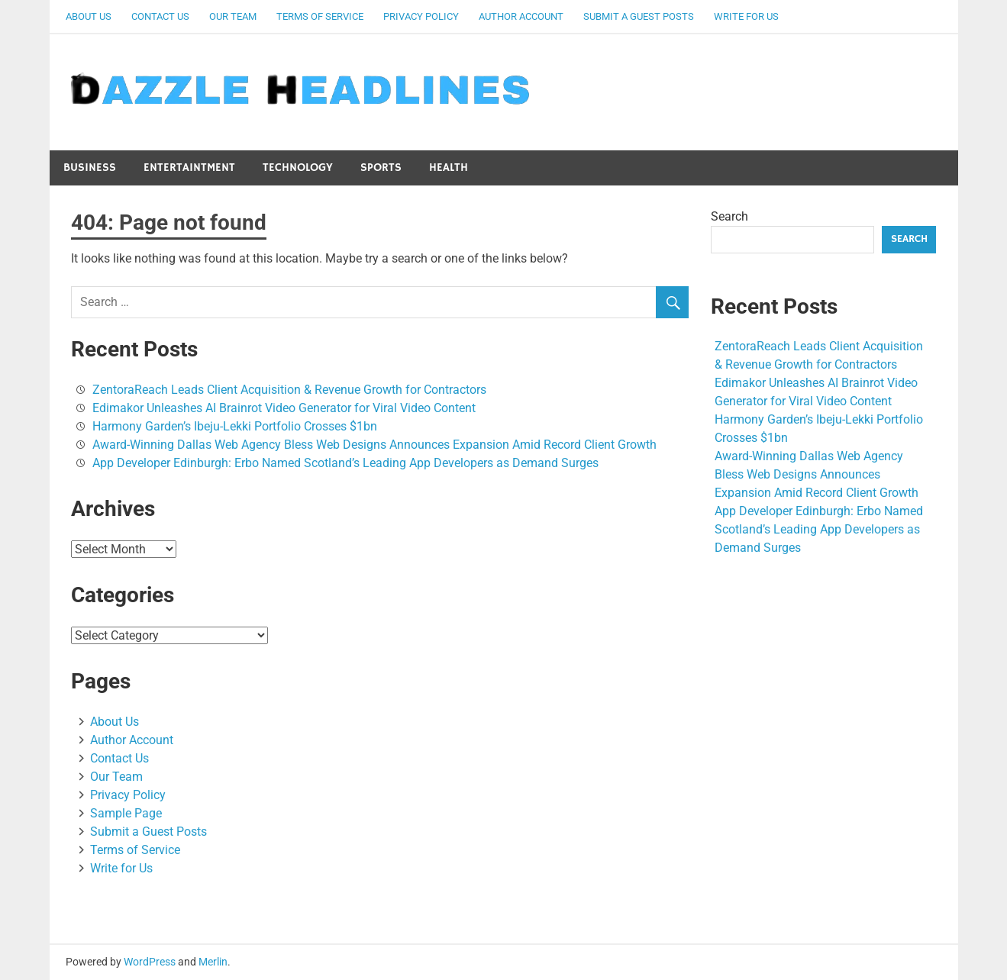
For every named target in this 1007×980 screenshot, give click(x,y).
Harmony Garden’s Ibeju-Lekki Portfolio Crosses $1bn (234, 426)
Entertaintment (189, 167)
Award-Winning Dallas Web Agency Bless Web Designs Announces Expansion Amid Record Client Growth (374, 444)
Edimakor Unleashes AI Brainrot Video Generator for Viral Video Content (284, 408)
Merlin (213, 962)
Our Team (233, 16)
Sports (381, 167)
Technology (298, 167)
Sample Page (126, 813)
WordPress (150, 962)
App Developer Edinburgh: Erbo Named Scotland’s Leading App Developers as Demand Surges (345, 463)
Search (729, 216)
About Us (88, 16)
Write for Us (746, 16)
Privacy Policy (421, 16)
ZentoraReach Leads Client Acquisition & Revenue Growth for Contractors (289, 389)
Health (448, 167)
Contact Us (160, 16)
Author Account (521, 16)
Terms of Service (319, 16)
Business (89, 167)
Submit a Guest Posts (638, 16)
